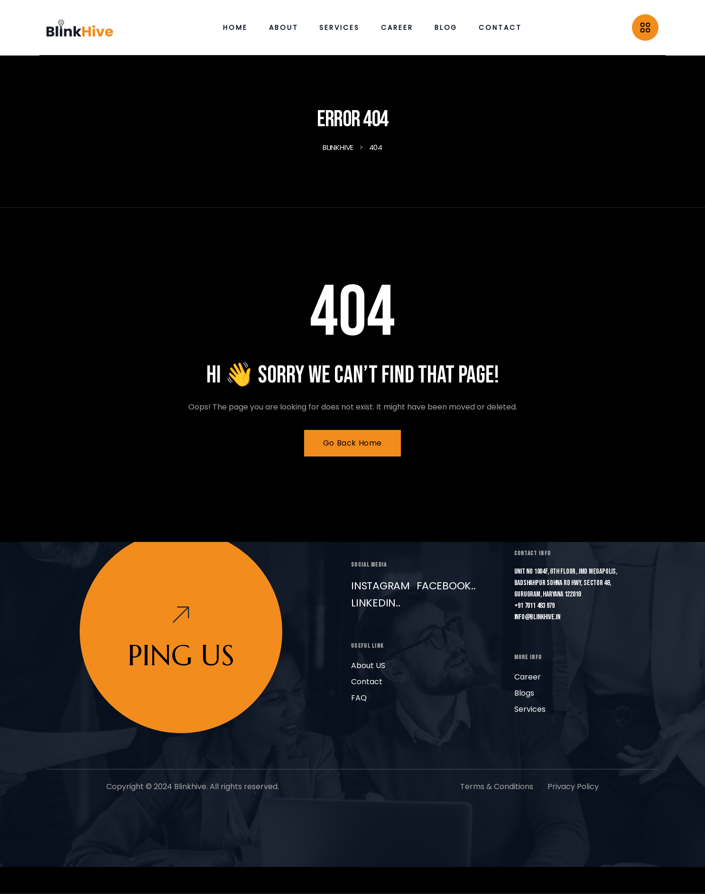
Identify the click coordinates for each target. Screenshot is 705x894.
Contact (366, 681)
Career (527, 676)
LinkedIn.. (375, 603)
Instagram (380, 585)
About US (368, 665)
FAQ (359, 697)
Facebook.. (446, 585)
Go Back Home (352, 443)
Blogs (524, 693)
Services (530, 709)
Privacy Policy (573, 786)
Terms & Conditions (496, 786)
